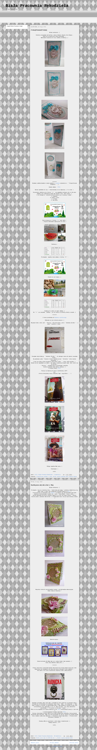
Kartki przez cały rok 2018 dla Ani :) (46, 738)
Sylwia (52, 492)
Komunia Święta (73, 476)
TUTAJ (58, 187)
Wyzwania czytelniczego (60, 317)
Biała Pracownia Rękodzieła (37, 5)
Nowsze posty (35, 742)
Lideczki (58, 183)
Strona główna (54, 742)
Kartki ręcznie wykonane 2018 (60, 476)
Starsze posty (74, 742)
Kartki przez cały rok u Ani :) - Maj (42, 485)
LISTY (58, 709)
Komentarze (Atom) (58, 746)
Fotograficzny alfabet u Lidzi (44, 476)
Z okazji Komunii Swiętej (39, 30)
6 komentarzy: (58, 474)
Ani (69, 491)
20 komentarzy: (58, 736)
